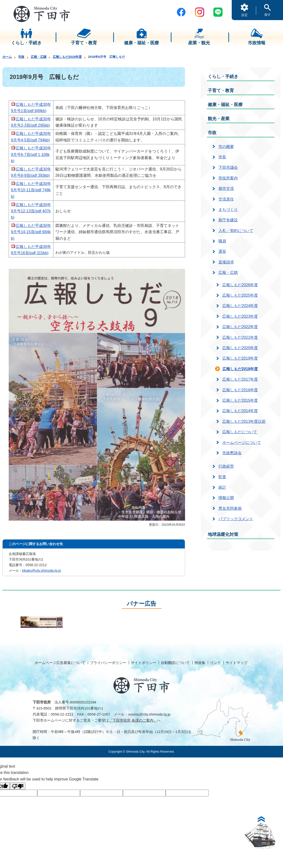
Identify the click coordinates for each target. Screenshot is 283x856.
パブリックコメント (235, 519)
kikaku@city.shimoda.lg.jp (41, 570)
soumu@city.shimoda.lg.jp (149, 714)
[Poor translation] (17, 786)
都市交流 (226, 188)
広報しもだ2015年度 (240, 400)
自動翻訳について (175, 663)
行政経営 (226, 466)
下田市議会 (228, 167)
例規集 (199, 663)
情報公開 (226, 498)
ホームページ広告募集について (60, 663)
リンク (215, 663)
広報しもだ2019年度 (240, 358)
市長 (222, 157)
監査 (222, 477)
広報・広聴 (38, 57)
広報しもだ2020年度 (240, 348)
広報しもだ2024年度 (240, 306)
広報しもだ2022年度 (240, 327)
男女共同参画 (230, 508)
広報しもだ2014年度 (240, 411)
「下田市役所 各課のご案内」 (133, 720)
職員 (222, 241)
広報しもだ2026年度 (240, 285)
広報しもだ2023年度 (240, 316)
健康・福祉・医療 (225, 104)
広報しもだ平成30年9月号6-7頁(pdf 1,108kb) (31, 154)
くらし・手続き (223, 76)
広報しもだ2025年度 (240, 295)
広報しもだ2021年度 (240, 337)
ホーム (7, 57)
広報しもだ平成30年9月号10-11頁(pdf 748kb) (31, 190)
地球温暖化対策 (223, 534)
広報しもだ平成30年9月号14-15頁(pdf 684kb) (31, 232)
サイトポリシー (143, 663)
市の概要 (226, 147)
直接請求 (226, 262)
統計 (222, 487)
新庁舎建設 (228, 220)
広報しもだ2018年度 (67, 57)
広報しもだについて (239, 432)
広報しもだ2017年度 (240, 379)
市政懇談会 (232, 453)
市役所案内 (228, 178)
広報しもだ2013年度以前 (244, 421)
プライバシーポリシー (108, 663)
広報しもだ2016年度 (240, 390)
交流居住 (226, 199)
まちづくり (228, 210)
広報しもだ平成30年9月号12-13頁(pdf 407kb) (31, 211)
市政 (21, 57)
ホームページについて (241, 442)
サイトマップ (236, 663)
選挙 (222, 251)
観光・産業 (219, 118)
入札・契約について (235, 231)
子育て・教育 (221, 90)
